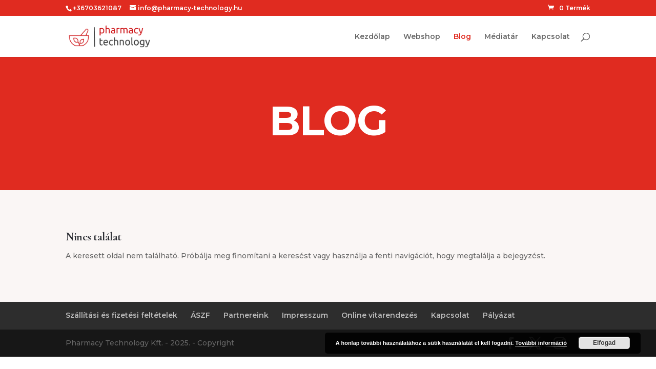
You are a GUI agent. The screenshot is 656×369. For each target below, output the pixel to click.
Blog (462, 37)
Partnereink (246, 315)
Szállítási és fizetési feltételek (121, 315)
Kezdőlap (372, 37)
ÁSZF (200, 315)
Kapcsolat (550, 37)
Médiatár (501, 37)
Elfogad (604, 342)
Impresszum (305, 315)
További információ (541, 343)
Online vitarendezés (379, 315)
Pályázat (499, 315)
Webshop (421, 37)
